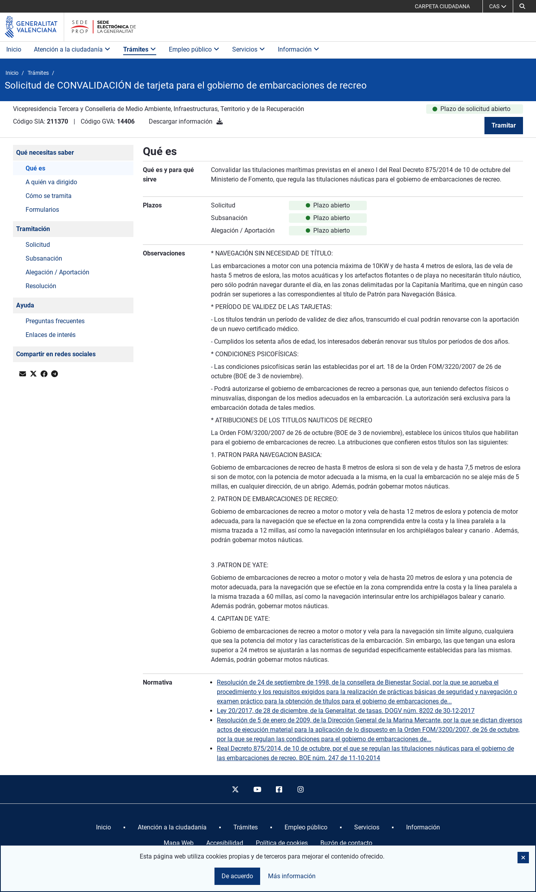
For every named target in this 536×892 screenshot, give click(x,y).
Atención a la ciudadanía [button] (72, 49)
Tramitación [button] (33, 229)
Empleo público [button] (194, 49)
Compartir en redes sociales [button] (56, 354)
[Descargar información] (219, 121)
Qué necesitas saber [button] (45, 152)
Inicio (13, 49)
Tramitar (504, 125)
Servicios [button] (248, 49)
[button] (522, 6)
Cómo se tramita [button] (49, 196)
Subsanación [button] (44, 258)
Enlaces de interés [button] (51, 335)
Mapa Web (179, 843)
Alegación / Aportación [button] (57, 272)
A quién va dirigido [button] (51, 182)
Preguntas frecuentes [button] (55, 321)
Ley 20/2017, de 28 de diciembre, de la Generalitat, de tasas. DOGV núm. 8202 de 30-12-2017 (346, 710)
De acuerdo (237, 876)
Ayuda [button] (25, 305)
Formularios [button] (42, 209)
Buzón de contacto (346, 843)
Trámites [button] (139, 49)
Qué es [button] (35, 168)
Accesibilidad (224, 843)
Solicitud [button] (38, 244)
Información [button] (299, 49)
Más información (292, 876)
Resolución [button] (41, 286)
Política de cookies (282, 843)
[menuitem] (103, 827)
